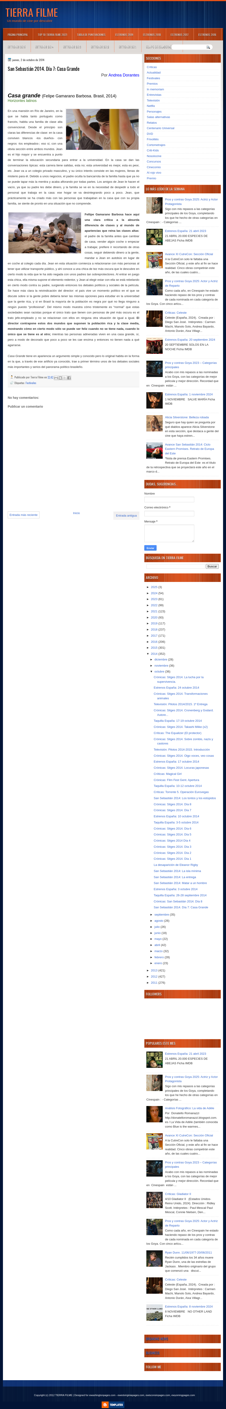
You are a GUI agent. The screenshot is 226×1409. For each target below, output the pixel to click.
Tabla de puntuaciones (91, 35)
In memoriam (155, 89)
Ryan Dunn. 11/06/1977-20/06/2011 (188, 1252)
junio (158, 933)
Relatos (152, 122)
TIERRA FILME (31, 12)
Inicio (76, 513)
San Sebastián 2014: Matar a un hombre (180, 883)
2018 (154, 629)
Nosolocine (154, 156)
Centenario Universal (160, 128)
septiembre (162, 914)
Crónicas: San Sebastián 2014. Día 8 (178, 901)
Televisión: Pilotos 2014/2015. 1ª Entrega (180, 704)
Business (153, 1352)
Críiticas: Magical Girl (168, 774)
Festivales (31, 383)
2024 (154, 593)
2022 (154, 605)
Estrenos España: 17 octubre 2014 (176, 761)
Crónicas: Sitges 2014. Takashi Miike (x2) (181, 727)
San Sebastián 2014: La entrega (175, 877)
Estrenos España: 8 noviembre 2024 (189, 1306)
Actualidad (154, 72)
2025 (154, 587)
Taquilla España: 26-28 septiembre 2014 (180, 895)
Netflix (151, 106)
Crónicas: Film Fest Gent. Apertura (176, 780)
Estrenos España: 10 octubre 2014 (176, 816)
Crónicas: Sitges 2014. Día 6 (172, 828)
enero (159, 963)
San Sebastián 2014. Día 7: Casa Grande (181, 907)
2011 (154, 982)
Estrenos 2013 (72, 47)
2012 (154, 976)
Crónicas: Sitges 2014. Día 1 (172, 858)
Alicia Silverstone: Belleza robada (187, 417)
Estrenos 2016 (207, 35)
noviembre (162, 665)
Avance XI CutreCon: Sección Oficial (189, 254)
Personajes (154, 111)
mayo (158, 939)
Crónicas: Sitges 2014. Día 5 (172, 834)
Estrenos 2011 (127, 47)
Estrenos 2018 (152, 35)
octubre (160, 671)
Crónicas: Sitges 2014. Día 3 (172, 846)
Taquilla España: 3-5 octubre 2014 (176, 822)
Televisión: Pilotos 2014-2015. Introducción (182, 749)
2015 (154, 647)
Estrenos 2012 (100, 47)
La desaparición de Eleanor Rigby (176, 865)
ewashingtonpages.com (102, 1395)
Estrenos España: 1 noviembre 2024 (189, 394)
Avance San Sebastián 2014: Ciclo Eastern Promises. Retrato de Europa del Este (189, 449)
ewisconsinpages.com (158, 1395)
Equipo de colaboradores (162, 47)
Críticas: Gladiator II (178, 1194)
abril (158, 945)
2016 (154, 641)
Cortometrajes (156, 145)
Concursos (154, 161)
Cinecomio (154, 167)
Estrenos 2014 (44, 47)
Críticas (152, 67)
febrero (160, 957)
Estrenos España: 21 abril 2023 (185, 231)
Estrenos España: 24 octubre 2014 (176, 687)
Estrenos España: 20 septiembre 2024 (190, 339)
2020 (154, 617)
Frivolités (153, 139)
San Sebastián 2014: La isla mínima (177, 871)
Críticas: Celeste (176, 312)
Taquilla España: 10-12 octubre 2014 (178, 786)
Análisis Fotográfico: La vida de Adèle (189, 1108)
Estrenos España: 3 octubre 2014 (175, 889)
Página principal (18, 35)
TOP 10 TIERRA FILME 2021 (52, 35)
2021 (154, 611)
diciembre (161, 659)
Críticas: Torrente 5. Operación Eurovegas (181, 792)
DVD (150, 133)
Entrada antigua (126, 515)
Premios (152, 83)
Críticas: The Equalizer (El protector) (177, 733)
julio (158, 927)
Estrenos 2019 (124, 35)
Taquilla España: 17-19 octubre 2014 (178, 720)
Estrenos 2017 (180, 35)
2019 (154, 623)
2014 (154, 653)
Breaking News (157, 1338)
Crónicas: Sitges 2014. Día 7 (172, 810)
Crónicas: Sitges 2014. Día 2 (172, 853)
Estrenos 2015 (17, 47)
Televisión (153, 100)
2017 (154, 635)
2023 (154, 599)
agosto (159, 920)
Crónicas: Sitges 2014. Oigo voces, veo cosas (184, 755)
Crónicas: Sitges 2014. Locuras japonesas (181, 767)
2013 (154, 970)
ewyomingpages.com (183, 1395)
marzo (159, 951)
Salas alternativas (158, 117)
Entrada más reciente (24, 515)
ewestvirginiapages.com (131, 1395)
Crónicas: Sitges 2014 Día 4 (172, 840)
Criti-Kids (153, 150)
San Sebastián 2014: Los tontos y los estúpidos (185, 798)
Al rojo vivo (154, 172)
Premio (151, 178)
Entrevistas (154, 94)
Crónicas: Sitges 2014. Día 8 (172, 804)
